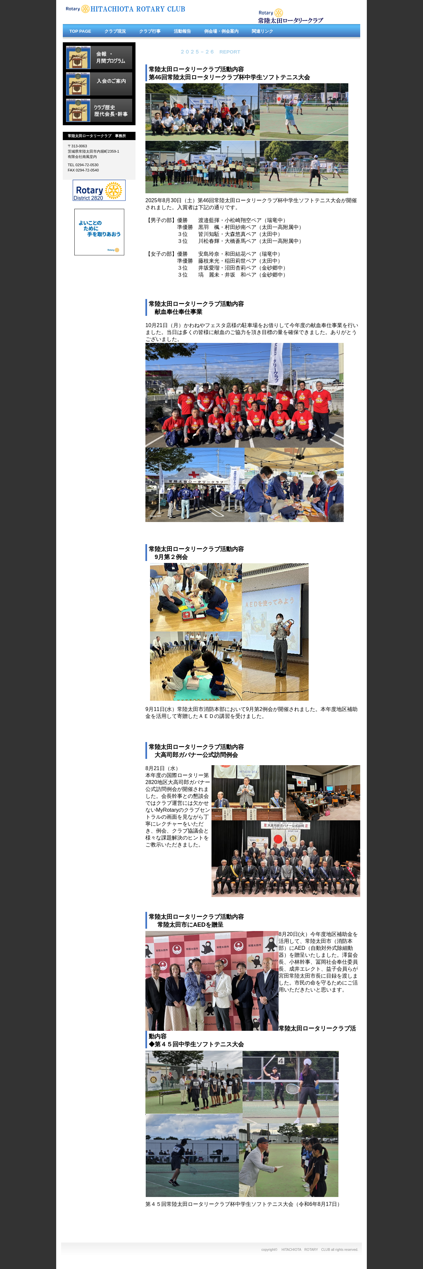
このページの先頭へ (339, 1222)
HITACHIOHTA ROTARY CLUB (132, 12)
